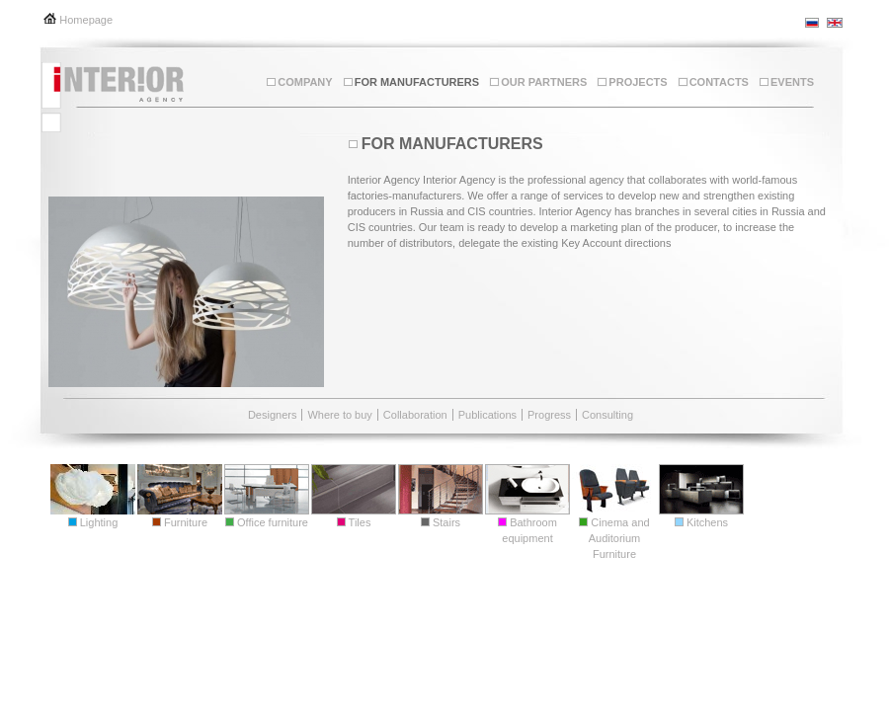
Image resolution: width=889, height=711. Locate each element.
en (835, 23)
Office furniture (266, 522)
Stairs (440, 522)
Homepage (86, 20)
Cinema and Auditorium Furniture (614, 538)
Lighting (93, 522)
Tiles (354, 522)
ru (813, 23)
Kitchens (701, 522)
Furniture (179, 522)
